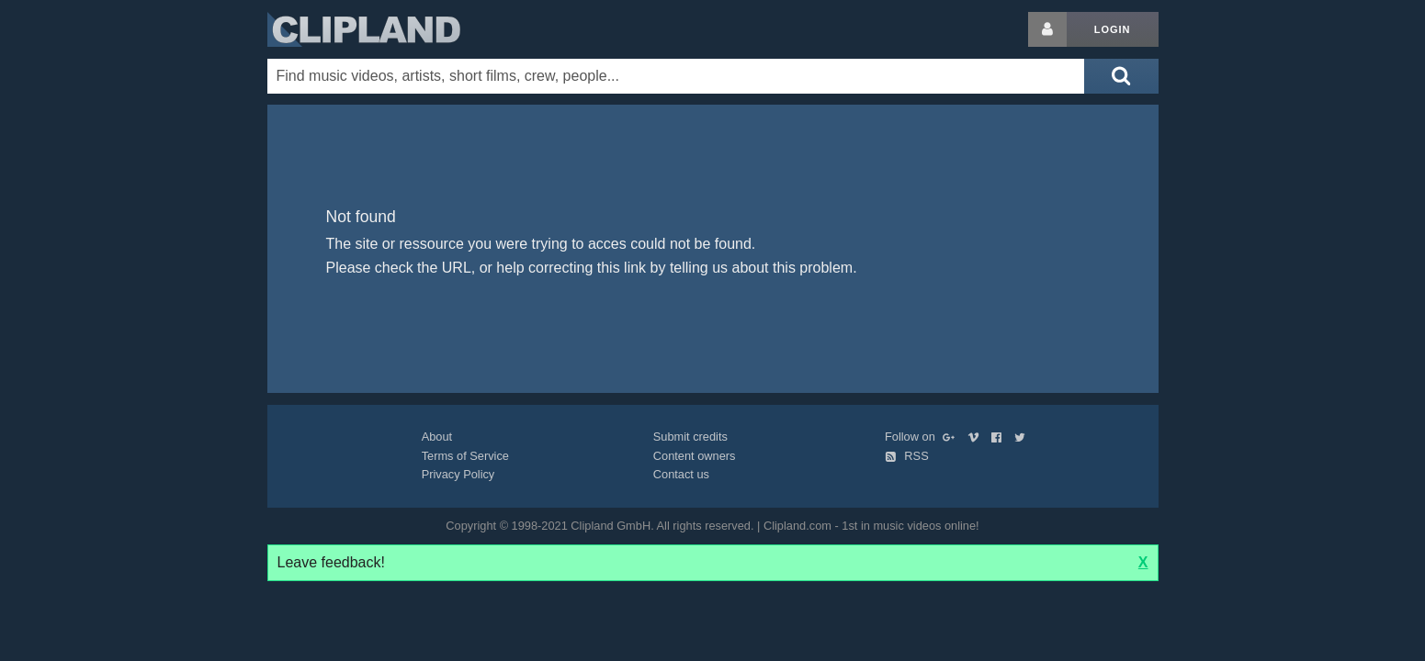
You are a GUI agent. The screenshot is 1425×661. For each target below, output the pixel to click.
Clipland (363, 29)
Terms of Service (465, 456)
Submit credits (690, 436)
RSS (907, 456)
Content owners (694, 456)
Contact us (681, 474)
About (437, 436)
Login (1112, 29)
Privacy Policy (458, 474)
